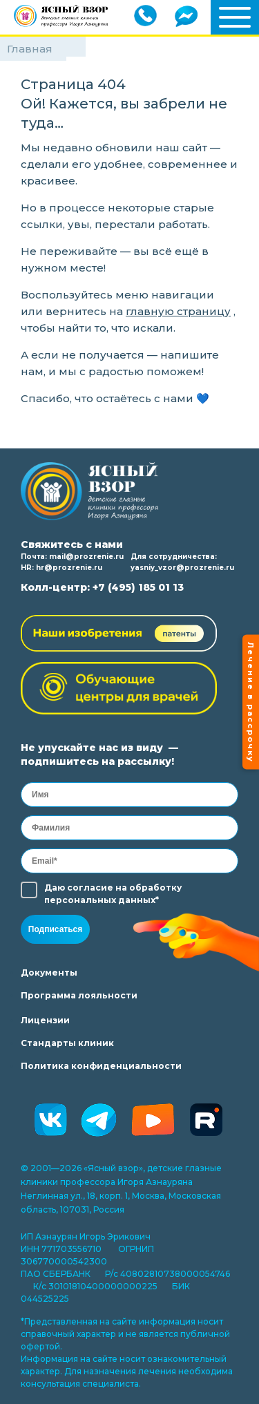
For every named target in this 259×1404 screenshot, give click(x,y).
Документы (49, 972)
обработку (155, 887)
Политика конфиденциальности (101, 1066)
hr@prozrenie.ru (69, 567)
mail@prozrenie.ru (86, 556)
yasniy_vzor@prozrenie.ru (182, 567)
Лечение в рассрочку (251, 702)
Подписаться (55, 929)
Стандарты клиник (67, 1043)
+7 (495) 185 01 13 (138, 587)
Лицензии (45, 1020)
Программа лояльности (79, 995)
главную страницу (178, 311)
